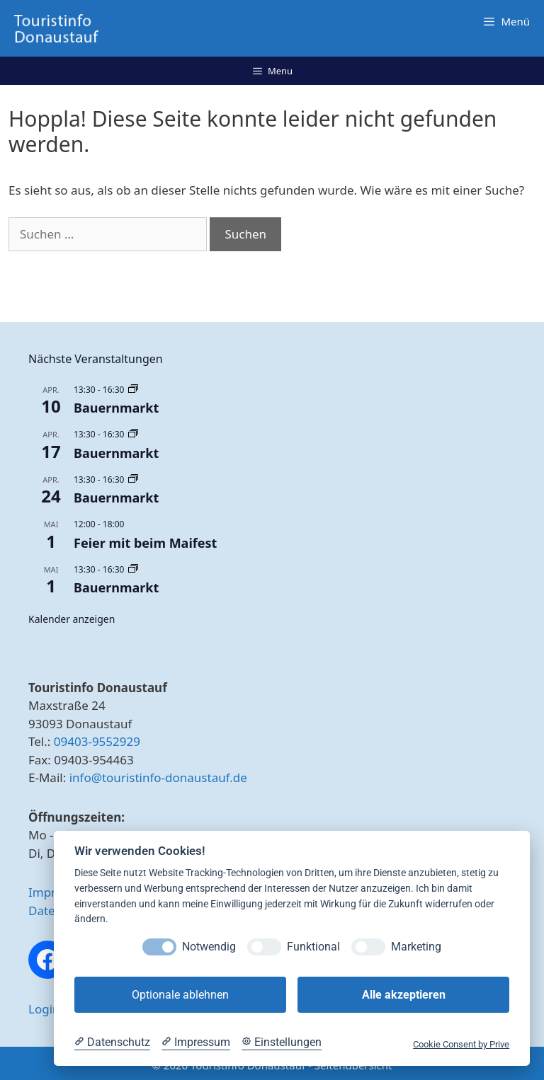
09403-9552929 (97, 741)
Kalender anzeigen (71, 619)
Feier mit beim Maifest (145, 542)
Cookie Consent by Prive (461, 1044)
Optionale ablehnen (180, 994)
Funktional (313, 946)
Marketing (416, 946)
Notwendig (209, 946)
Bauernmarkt (116, 407)
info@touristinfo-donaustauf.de (158, 777)
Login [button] (44, 1009)
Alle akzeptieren (404, 994)
